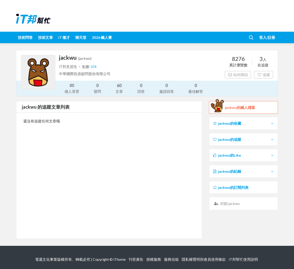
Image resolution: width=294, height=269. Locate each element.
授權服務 (153, 259)
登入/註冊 (267, 37)
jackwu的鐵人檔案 (240, 107)
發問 (97, 88)
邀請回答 (166, 88)
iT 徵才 (64, 37)
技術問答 (25, 37)
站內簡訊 (238, 74)
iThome (119, 259)
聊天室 (80, 37)
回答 (141, 88)
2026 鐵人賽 (102, 37)
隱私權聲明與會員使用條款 (204, 259)
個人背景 (72, 87)
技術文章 (45, 37)
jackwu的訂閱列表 (230, 187)
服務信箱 (171, 259)
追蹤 (263, 74)
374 (93, 66)
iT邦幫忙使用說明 (243, 259)
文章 (119, 88)
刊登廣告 (136, 259)
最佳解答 (195, 88)
